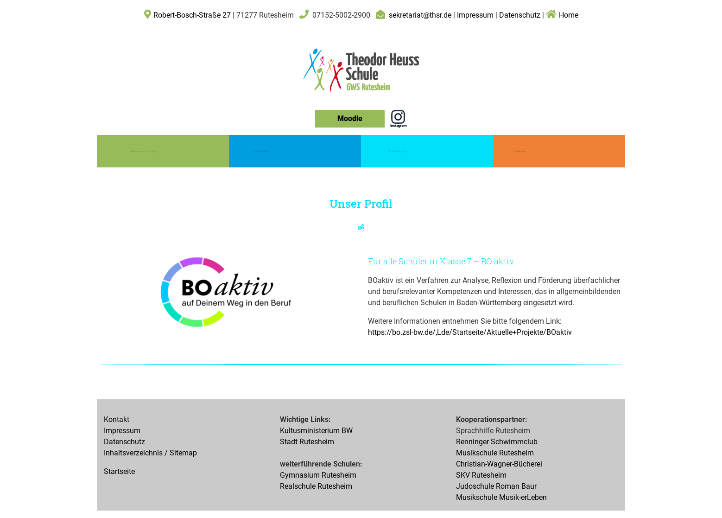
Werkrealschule (398, 150)
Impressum (476, 15)
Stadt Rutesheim (307, 441)
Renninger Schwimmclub (497, 441)
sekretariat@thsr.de (420, 15)
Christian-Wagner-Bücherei (499, 464)
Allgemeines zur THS (143, 150)
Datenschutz (519, 15)
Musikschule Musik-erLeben (501, 497)
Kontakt (116, 419)
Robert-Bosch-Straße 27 (192, 15)
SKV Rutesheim (481, 475)
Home (562, 15)
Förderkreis (519, 151)
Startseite (119, 471)
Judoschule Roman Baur (496, 486)
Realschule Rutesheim (316, 486)
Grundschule (261, 150)
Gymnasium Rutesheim (318, 475)
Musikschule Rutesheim (495, 452)
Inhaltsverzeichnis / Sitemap (150, 452)
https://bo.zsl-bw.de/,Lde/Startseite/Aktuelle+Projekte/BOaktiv (470, 332)
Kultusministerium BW (316, 430)
